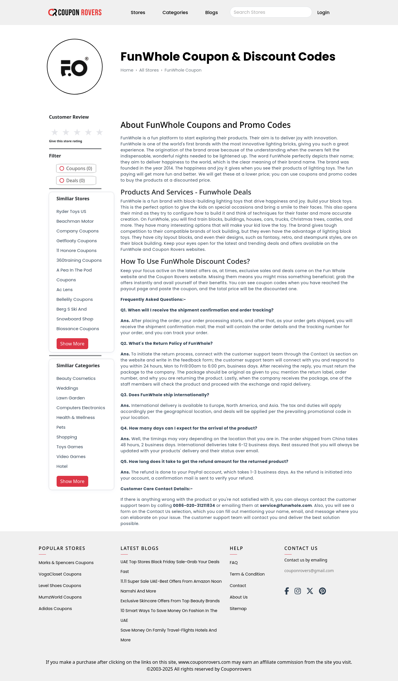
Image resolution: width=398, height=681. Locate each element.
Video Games (71, 456)
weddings (67, 388)
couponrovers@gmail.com (309, 570)
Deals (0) (75, 180)
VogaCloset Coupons (60, 574)
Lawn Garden (71, 398)
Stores (138, 12)
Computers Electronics (81, 408)
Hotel (62, 466)
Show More (72, 343)
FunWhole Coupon (183, 70)
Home (127, 70)
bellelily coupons (75, 299)
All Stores (149, 70)
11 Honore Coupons (77, 250)
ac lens (65, 289)
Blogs (211, 12)
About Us (239, 597)
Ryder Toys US (71, 211)
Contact (238, 585)
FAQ (234, 562)
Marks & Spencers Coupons (66, 562)
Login (323, 12)
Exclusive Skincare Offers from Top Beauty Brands (170, 601)
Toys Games (70, 447)
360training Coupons (79, 260)
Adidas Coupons (55, 608)
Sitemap (238, 608)
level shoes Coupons (60, 585)
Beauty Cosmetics (76, 378)
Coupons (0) (79, 168)
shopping (67, 437)
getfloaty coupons (77, 241)
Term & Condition (247, 574)
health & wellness (76, 417)
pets (61, 427)
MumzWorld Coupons (60, 597)
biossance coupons (78, 329)
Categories (175, 12)
